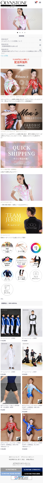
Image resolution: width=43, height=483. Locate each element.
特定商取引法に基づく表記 (17, 459)
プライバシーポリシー (27, 457)
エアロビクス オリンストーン (21, 463)
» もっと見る (4, 55)
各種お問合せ (30, 459)
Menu (40, 2)
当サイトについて (14, 457)
